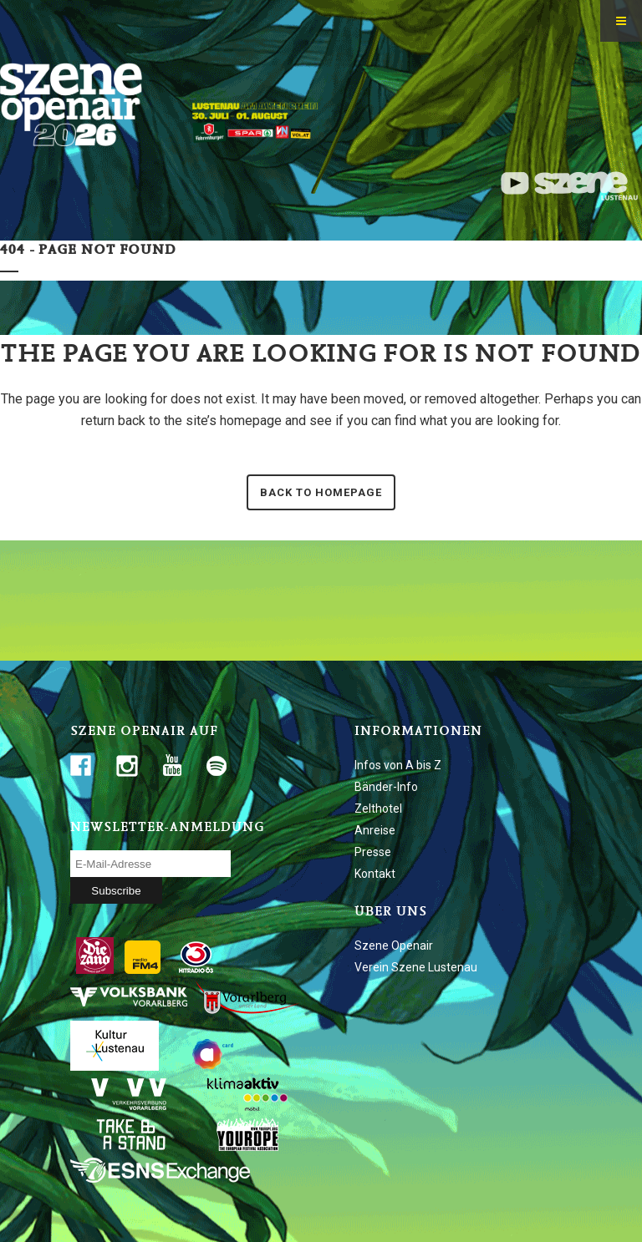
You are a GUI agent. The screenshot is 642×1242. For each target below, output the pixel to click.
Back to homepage (321, 492)
